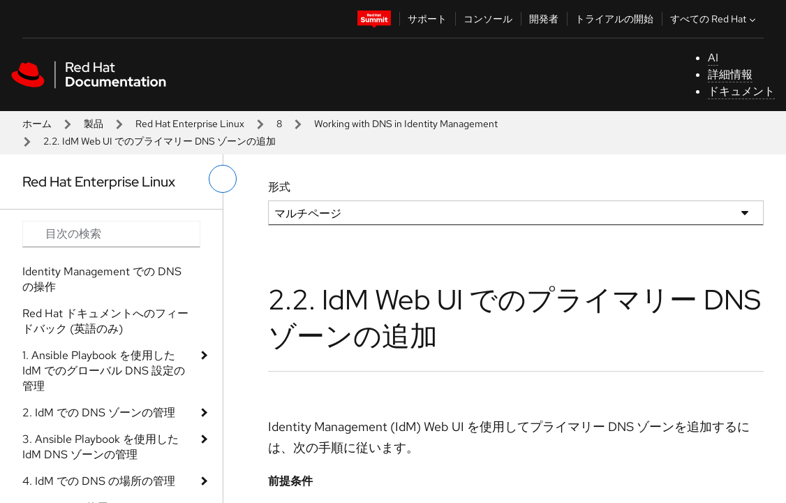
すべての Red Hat (714, 19)
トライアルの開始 (614, 19)
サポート (427, 19)
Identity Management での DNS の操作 (101, 279)
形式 (279, 187)
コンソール (488, 19)
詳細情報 (730, 74)
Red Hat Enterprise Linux (189, 123)
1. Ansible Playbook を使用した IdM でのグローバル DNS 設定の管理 (103, 370)
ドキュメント (741, 91)
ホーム (37, 123)
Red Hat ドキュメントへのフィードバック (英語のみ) (105, 321)
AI (713, 57)
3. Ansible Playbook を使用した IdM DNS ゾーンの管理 (100, 447)
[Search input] (111, 234)
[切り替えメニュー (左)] (223, 179)
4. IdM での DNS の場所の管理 (98, 481)
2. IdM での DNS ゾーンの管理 (98, 412)
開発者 (543, 19)
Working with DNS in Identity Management (406, 123)
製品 (93, 123)
